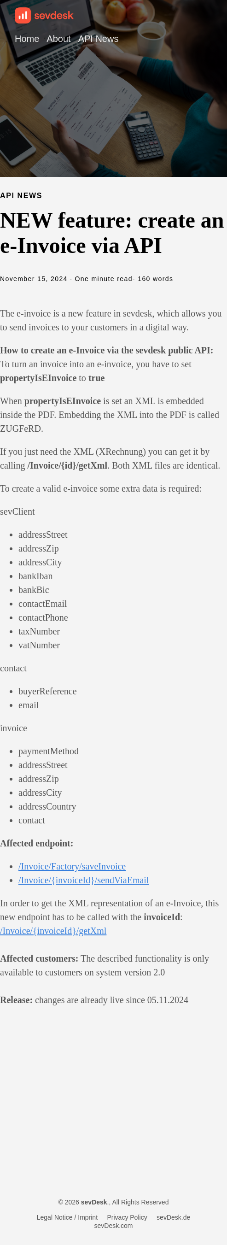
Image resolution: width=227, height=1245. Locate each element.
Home (27, 39)
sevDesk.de (173, 1217)
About (58, 39)
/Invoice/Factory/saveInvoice (72, 866)
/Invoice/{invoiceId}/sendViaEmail (83, 880)
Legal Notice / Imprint (67, 1217)
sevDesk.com (113, 1225)
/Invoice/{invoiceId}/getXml (53, 931)
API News (98, 39)
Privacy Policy (127, 1217)
